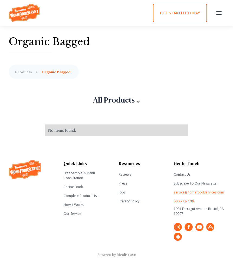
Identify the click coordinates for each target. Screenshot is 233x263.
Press (123, 183)
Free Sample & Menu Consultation (79, 175)
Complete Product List (81, 195)
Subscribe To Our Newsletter (196, 183)
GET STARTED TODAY (180, 12)
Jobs (122, 192)
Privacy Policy (129, 201)
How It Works (74, 204)
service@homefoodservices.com (199, 192)
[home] (81, 13)
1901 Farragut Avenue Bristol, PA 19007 (199, 211)
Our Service (72, 213)
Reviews (125, 174)
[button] (219, 13)
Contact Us (182, 174)
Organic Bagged (56, 72)
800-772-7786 (184, 201)
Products (23, 72)
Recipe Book (73, 187)
